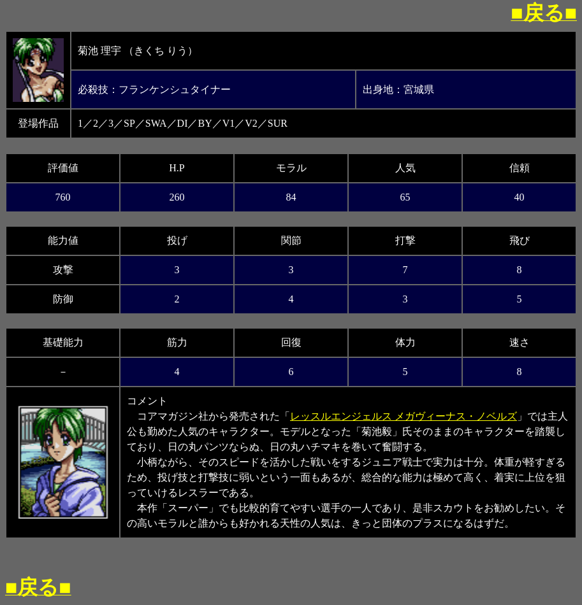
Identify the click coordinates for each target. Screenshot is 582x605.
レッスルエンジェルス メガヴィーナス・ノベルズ (403, 416)
